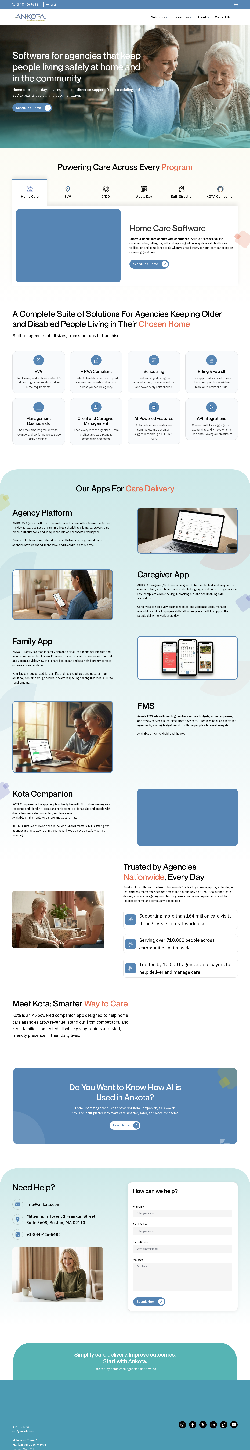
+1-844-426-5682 (36, 1236)
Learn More (121, 1127)
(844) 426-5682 (27, 4)
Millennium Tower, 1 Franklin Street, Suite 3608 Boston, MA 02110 (29, 1425)
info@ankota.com (36, 1206)
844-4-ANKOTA (22, 1407)
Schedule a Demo (28, 108)
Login (54, 4)
